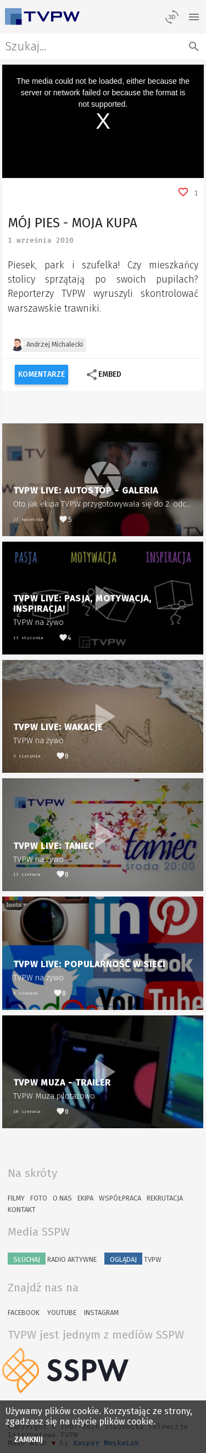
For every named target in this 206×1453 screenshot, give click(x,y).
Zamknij (28, 1439)
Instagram (101, 1312)
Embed (103, 374)
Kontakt (22, 1209)
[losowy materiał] (172, 16)
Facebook (24, 1312)
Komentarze (41, 374)
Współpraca (120, 1198)
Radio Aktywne (52, 1259)
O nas (62, 1198)
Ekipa (85, 1198)
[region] (103, 121)
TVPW (133, 1259)
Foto (38, 1198)
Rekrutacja (165, 1198)
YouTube (61, 1312)
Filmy (16, 1198)
